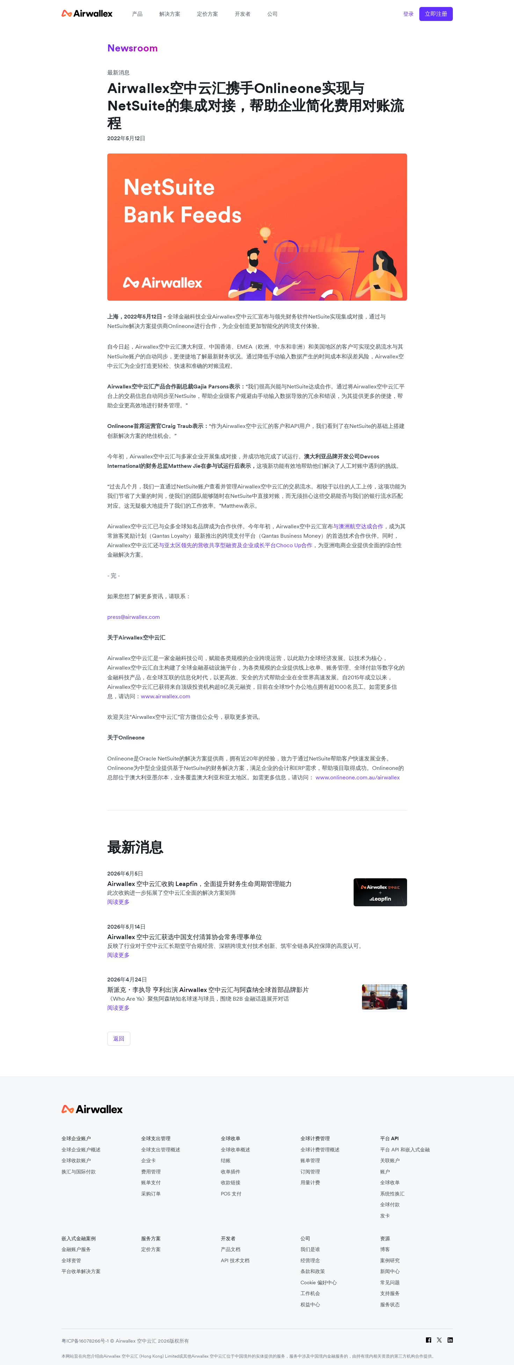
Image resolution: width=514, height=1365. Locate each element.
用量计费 (310, 1180)
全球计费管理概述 (320, 1147)
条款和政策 (313, 1269)
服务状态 (390, 1302)
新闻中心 (390, 1269)
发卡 (385, 1213)
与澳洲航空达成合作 (358, 526)
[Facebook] (428, 1338)
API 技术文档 (235, 1258)
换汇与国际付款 (78, 1169)
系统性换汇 (392, 1191)
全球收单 (390, 1180)
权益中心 (310, 1302)
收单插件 (230, 1169)
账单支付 (151, 1180)
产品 (137, 13)
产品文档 (230, 1247)
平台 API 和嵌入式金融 (405, 1147)
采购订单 (151, 1191)
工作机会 (310, 1291)
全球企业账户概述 (81, 1147)
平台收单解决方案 (81, 1269)
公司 (272, 13)
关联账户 (390, 1158)
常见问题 (390, 1280)
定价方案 (207, 13)
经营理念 (310, 1258)
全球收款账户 (76, 1158)
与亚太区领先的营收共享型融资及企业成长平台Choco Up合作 (235, 545)
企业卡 (148, 1158)
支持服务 (390, 1291)
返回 (118, 1038)
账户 (385, 1169)
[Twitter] (439, 1338)
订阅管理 (310, 1169)
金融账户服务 (76, 1247)
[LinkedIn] (450, 1338)
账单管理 (310, 1158)
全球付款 (390, 1202)
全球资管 (71, 1258)
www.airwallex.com (165, 696)
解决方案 (169, 13)
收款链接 (230, 1180)
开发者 (243, 13)
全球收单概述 (235, 1147)
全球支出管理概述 (160, 1147)
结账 (226, 1158)
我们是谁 (310, 1247)
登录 (408, 13)
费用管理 (151, 1169)
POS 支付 (231, 1191)
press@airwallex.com (133, 616)
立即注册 (436, 13)
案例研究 (390, 1258)
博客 (385, 1247)
